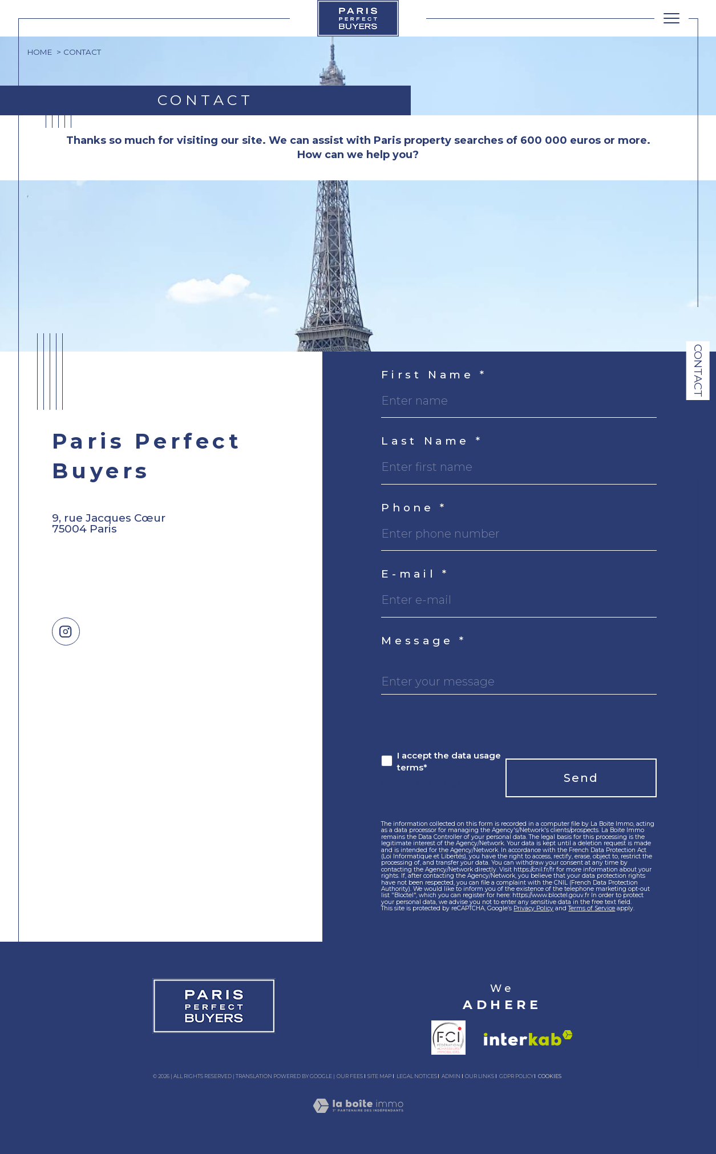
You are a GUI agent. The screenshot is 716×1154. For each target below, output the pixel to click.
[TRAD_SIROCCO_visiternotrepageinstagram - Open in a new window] (66, 631)
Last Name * (432, 441)
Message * (424, 641)
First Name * (434, 375)
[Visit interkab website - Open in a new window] (528, 1038)
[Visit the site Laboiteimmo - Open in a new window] (358, 1118)
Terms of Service (591, 908)
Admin (451, 1076)
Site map (379, 1076)
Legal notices (417, 1076)
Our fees (350, 1076)
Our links (479, 1076)
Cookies (549, 1076)
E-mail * (415, 574)
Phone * (414, 508)
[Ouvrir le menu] (671, 18)
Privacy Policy (533, 908)
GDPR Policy (516, 1076)
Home (39, 52)
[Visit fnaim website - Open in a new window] (448, 1037)
